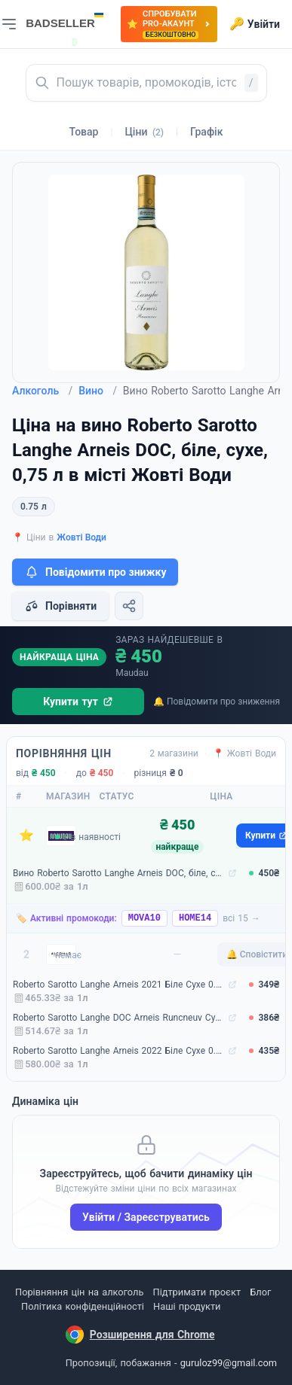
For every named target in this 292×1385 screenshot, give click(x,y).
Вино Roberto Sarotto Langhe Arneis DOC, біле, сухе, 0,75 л (119, 873)
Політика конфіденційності (82, 1306)
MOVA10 (144, 918)
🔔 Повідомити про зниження (216, 701)
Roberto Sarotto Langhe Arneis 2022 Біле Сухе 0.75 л (119, 1051)
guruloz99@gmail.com (228, 1362)
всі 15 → (241, 918)
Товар (84, 132)
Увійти (254, 24)
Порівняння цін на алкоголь (79, 1292)
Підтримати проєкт (197, 1292)
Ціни (144, 132)
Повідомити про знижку (95, 572)
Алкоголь (42, 391)
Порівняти (60, 605)
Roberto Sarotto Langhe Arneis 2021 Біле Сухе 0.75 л (119, 984)
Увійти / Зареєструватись (146, 1217)
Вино (97, 391)
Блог (260, 1292)
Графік (206, 132)
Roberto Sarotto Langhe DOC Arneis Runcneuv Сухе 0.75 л (119, 1017)
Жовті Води (81, 537)
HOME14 (195, 918)
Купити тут (78, 702)
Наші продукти (186, 1306)
